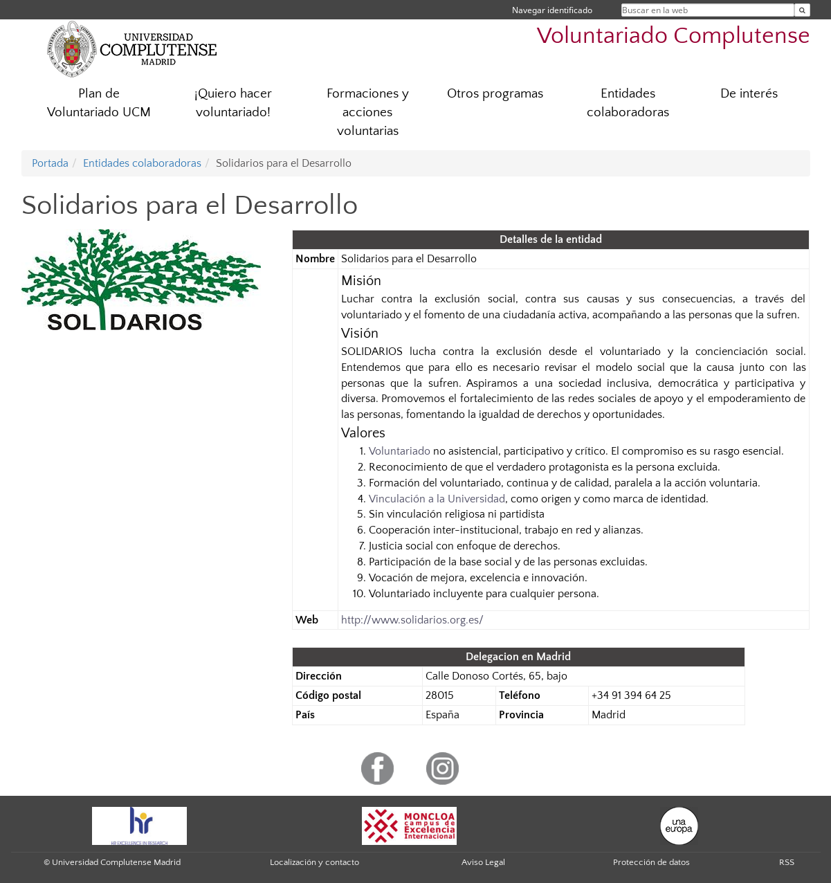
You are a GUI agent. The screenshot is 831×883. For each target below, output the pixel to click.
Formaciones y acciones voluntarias (368, 112)
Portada (50, 163)
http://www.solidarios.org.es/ (412, 620)
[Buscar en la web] (802, 10)
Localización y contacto (314, 862)
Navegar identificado (552, 10)
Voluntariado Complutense (673, 36)
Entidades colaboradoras (628, 103)
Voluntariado (399, 451)
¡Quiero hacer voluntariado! (233, 103)
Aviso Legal (483, 862)
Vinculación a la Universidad (437, 499)
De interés (749, 94)
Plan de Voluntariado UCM (99, 103)
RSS (786, 862)
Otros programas (495, 94)
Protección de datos (651, 862)
